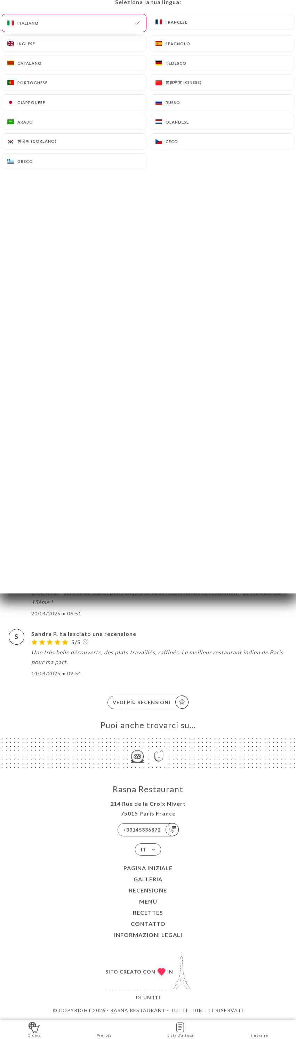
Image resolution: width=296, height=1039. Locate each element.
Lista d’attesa (180, 1029)
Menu (148, 901)
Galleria (148, 879)
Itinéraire (258, 1029)
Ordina (34, 1029)
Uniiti (151, 997)
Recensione (148, 890)
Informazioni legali (148, 934)
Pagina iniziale (148, 868)
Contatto (148, 923)
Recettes (148, 912)
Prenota (104, 1029)
